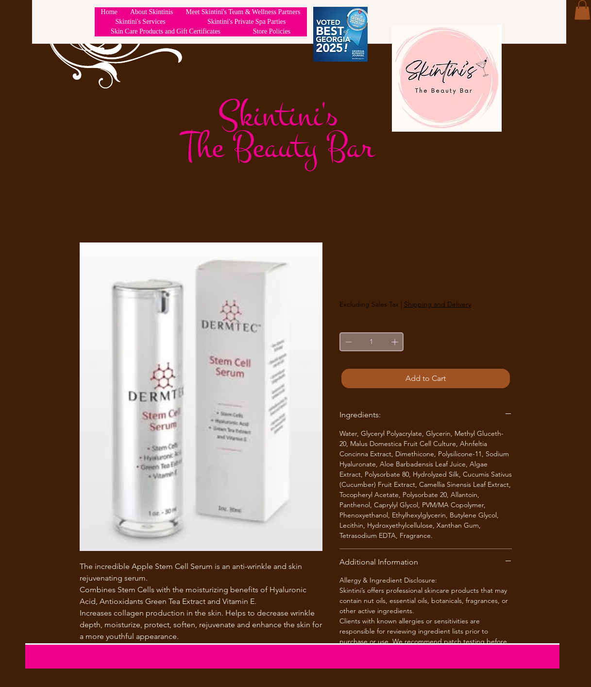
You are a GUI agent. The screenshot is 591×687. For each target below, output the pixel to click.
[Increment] (395, 341)
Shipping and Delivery (437, 304)
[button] (582, 10)
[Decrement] (347, 341)
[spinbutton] (371, 341)
